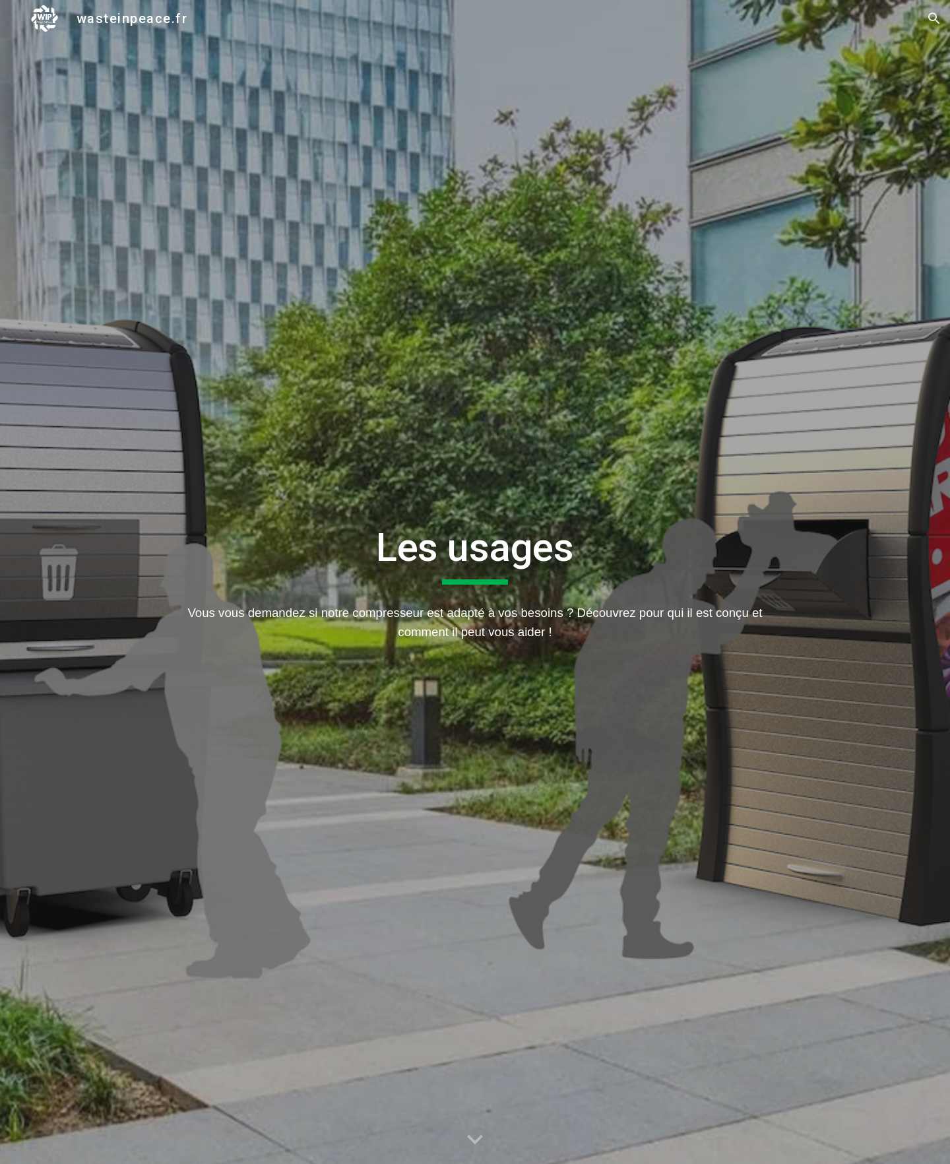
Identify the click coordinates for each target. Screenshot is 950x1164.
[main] (474, 553)
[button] (934, 18)
